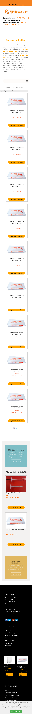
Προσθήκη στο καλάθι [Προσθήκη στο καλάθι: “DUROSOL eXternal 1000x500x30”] (15, 544)
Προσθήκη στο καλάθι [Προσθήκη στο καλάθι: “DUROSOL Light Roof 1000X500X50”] (16, 199)
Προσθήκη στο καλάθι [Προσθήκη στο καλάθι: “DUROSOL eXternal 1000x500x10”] (22, 674)
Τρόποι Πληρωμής (10, 633)
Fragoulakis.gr (12, 613)
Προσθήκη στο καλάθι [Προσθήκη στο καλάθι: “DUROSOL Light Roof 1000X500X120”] (16, 421)
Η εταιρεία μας (8, 630)
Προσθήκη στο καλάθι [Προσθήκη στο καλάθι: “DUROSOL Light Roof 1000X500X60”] (16, 236)
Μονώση (7, 690)
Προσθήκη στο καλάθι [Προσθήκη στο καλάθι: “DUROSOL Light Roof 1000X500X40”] (16, 162)
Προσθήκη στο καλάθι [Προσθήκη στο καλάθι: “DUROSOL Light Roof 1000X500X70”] (16, 273)
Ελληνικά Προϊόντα (10, 638)
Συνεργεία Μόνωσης (10, 698)
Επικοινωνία (8, 645)
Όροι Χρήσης (8, 643)
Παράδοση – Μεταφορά (11, 635)
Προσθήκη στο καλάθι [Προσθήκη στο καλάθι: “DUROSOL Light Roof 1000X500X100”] (16, 384)
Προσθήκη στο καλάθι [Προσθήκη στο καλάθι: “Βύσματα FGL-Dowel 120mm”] (15, 507)
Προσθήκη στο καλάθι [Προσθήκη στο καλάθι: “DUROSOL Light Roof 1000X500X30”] (16, 125)
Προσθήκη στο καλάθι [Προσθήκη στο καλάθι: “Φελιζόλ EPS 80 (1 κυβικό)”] (9, 674)
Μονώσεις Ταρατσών (11, 692)
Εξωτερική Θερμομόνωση (12, 695)
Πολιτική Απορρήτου (10, 640)
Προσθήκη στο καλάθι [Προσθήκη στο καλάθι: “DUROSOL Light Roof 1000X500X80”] (16, 310)
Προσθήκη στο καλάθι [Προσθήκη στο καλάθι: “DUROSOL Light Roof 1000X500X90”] (16, 347)
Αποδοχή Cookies (16, 711)
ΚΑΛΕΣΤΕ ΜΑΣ (16, 18)
